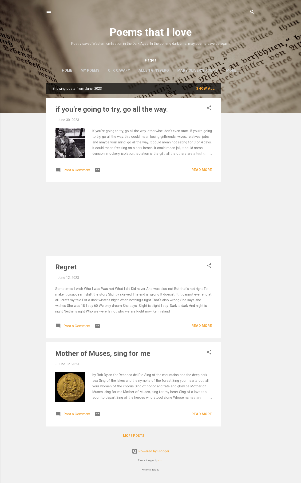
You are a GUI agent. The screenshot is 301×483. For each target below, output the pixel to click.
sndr (160, 461)
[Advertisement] (240, 154)
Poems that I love (151, 32)
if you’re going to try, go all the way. (111, 110)
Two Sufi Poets (233, 70)
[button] (209, 109)
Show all (205, 89)
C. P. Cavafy (111, 70)
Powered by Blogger (150, 452)
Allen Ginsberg (145, 70)
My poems (81, 70)
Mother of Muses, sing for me (102, 354)
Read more (201, 171)
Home (59, 70)
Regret (66, 268)
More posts (133, 436)
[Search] (252, 13)
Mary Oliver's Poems (189, 70)
